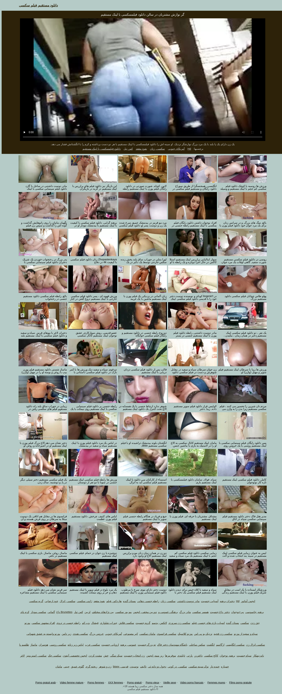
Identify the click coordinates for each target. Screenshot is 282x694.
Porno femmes (94, 682)
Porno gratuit (132, 682)
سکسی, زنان (155, 148)
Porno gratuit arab (44, 682)
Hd (187, 148)
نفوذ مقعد (139, 148)
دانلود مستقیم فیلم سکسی (36, 5)
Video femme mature (70, 682)
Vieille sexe (168, 682)
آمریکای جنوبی (174, 148)
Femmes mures (214, 682)
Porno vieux (151, 682)
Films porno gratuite (238, 682)
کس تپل (126, 148)
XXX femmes (113, 682)
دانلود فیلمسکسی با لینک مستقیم (100, 148)
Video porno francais (190, 682)
